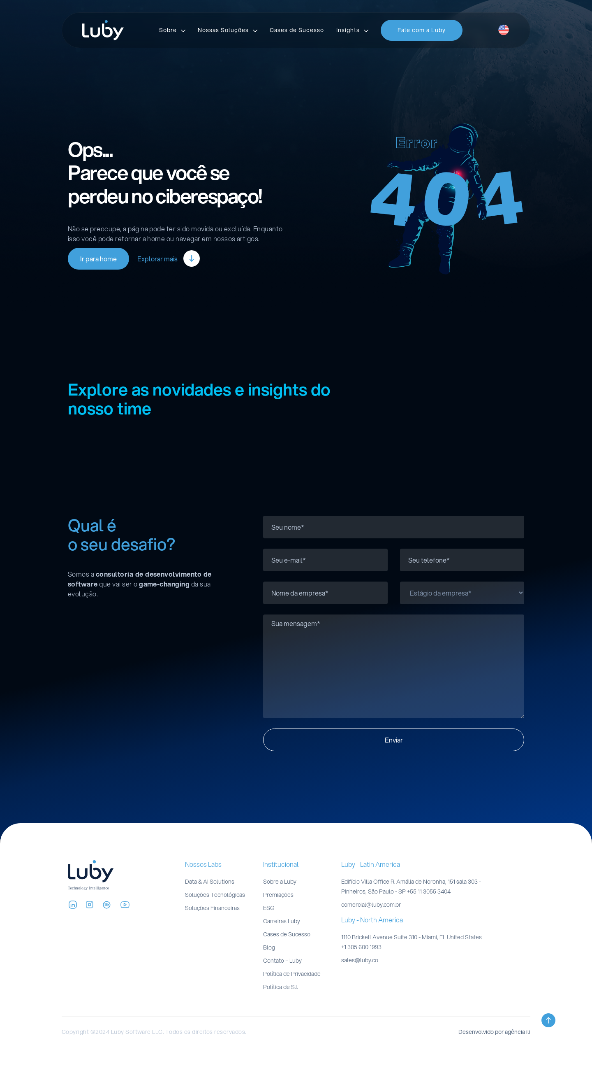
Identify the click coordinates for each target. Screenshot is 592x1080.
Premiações (278, 895)
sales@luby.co (359, 960)
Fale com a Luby (422, 30)
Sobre (168, 30)
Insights (348, 30)
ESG (269, 908)
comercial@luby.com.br (371, 905)
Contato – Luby (282, 961)
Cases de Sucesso (297, 30)
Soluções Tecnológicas (215, 895)
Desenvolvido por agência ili (494, 1032)
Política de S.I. (280, 987)
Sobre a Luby (279, 882)
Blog (269, 947)
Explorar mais (168, 258)
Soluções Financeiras (212, 908)
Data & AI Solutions (209, 882)
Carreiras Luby (281, 921)
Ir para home (98, 258)
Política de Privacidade (292, 974)
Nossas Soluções (223, 30)
